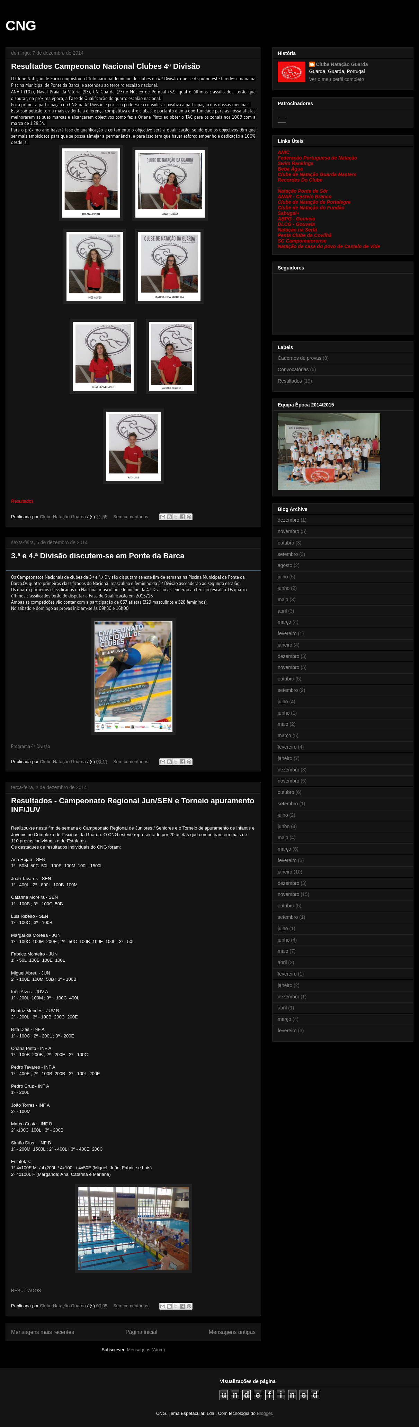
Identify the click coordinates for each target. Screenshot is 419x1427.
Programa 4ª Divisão (30, 746)
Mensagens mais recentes (42, 1332)
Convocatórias (293, 369)
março (284, 622)
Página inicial (141, 1332)
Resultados (290, 381)
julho (283, 576)
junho (283, 588)
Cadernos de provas (299, 358)
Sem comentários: (132, 516)
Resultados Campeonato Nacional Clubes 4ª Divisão (105, 66)
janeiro (285, 645)
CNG (21, 25)
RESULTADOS (26, 1290)
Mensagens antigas (232, 1332)
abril (282, 611)
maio (283, 599)
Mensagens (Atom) (146, 1349)
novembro (288, 531)
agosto (285, 565)
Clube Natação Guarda (342, 64)
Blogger (264, 1413)
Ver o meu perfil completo (336, 79)
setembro (288, 554)
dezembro (288, 520)
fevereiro (287, 633)
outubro (286, 543)
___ (282, 114)
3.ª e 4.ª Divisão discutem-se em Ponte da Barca (98, 555)
